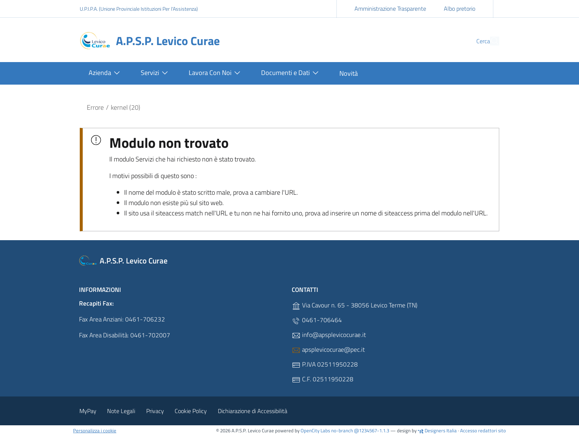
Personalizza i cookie (94, 430)
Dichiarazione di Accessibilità (252, 410)
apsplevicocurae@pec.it (328, 350)
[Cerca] (490, 41)
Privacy (155, 410)
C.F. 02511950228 (322, 379)
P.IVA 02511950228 (325, 364)
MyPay (87, 410)
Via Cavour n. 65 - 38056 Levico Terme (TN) (354, 305)
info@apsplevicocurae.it (329, 335)
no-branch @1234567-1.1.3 (360, 430)
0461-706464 (317, 320)
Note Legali (121, 410)
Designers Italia (437, 430)
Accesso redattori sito (483, 430)
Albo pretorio (459, 8)
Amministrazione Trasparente (390, 8)
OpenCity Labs (316, 430)
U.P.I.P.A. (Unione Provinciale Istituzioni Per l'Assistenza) (139, 9)
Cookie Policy (191, 410)
